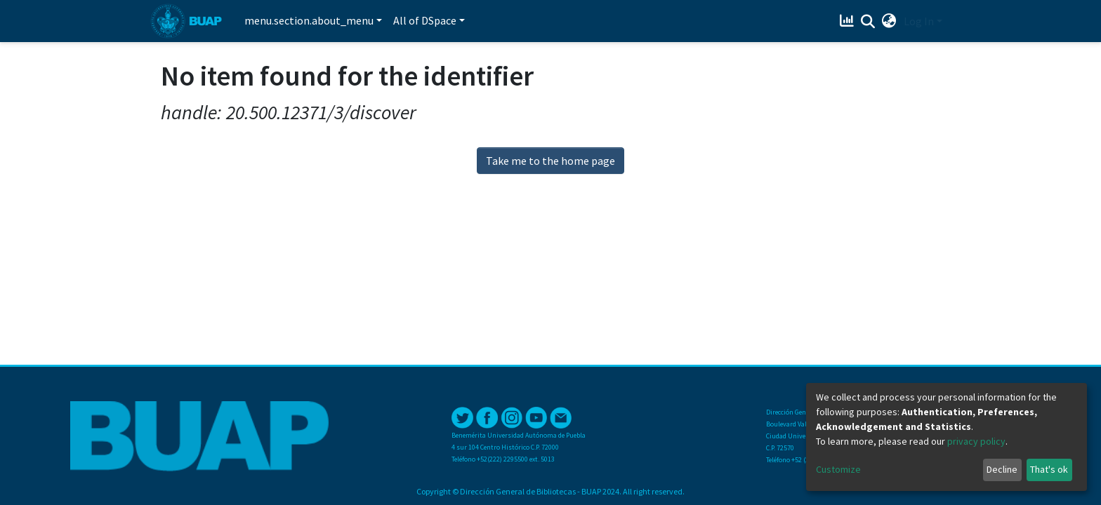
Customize (838, 469)
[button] (889, 21)
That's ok (1049, 469)
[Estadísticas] (848, 21)
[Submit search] (868, 22)
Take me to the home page (550, 161)
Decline (1002, 469)
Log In (919, 21)
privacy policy (976, 441)
